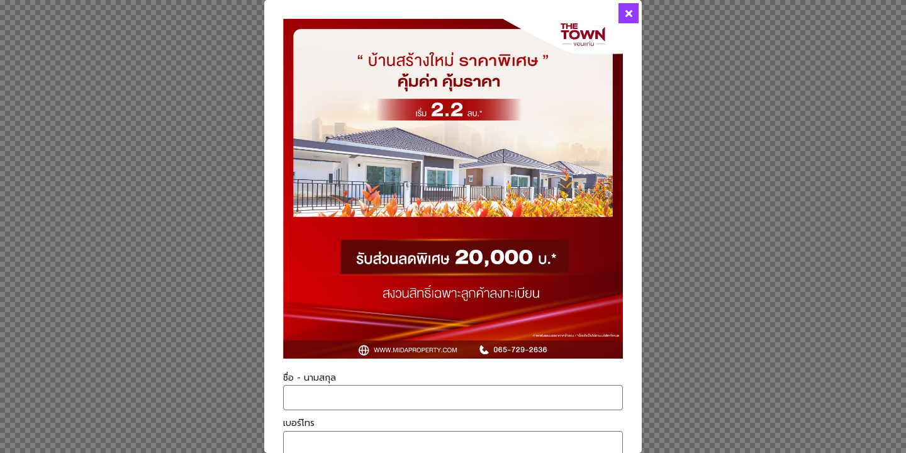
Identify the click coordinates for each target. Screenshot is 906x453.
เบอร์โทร (299, 423)
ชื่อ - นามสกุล (309, 377)
